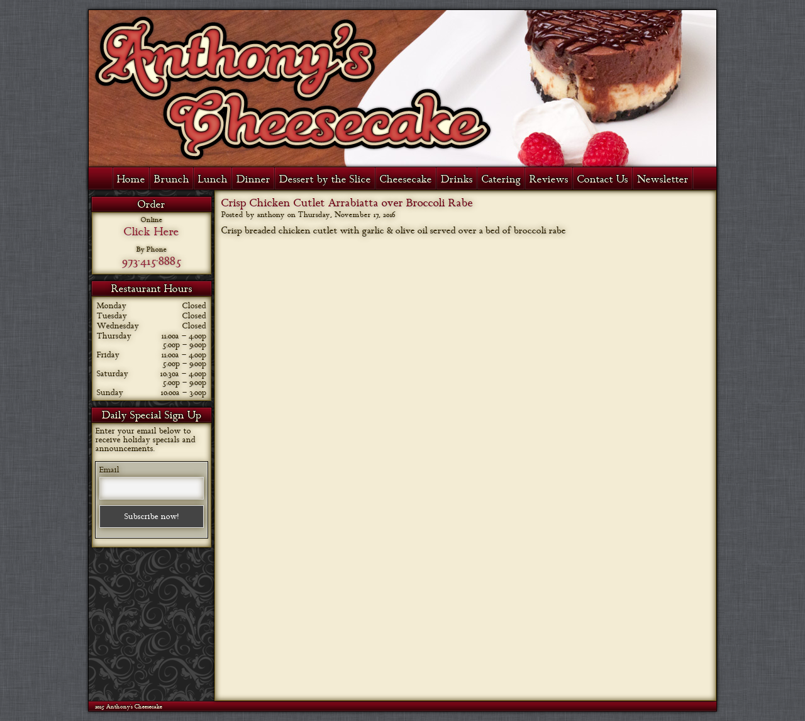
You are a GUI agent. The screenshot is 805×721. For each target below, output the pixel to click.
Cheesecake (406, 179)
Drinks (457, 179)
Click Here (151, 231)
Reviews (549, 179)
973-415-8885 (151, 261)
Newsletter (663, 179)
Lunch (213, 179)
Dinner (253, 179)
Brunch (171, 179)
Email (109, 470)
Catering (501, 179)
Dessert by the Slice (325, 179)
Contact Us (602, 179)
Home (131, 179)
